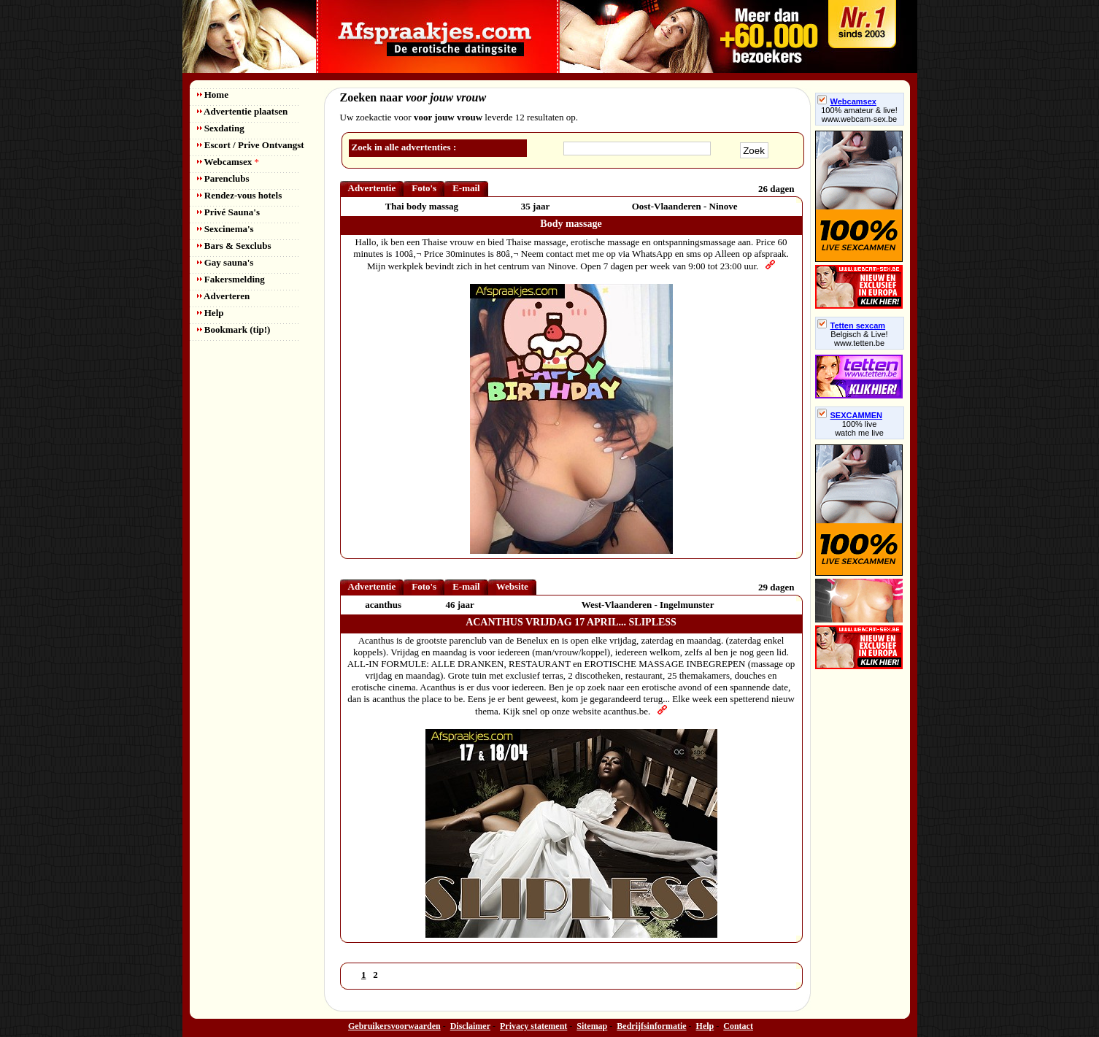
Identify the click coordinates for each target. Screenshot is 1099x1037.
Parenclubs (223, 178)
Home (212, 94)
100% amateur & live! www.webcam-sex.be (859, 114)
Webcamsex (228, 161)
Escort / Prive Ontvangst (250, 144)
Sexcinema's (225, 228)
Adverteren (223, 295)
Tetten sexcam (851, 325)
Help (210, 312)
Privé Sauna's (228, 212)
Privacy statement (533, 1026)
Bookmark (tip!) (234, 329)
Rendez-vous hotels (239, 195)
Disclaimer (470, 1026)
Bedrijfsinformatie (651, 1026)
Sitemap (592, 1026)
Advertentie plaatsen (242, 111)
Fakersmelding (231, 279)
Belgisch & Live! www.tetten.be (858, 338)
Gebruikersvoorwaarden (394, 1026)
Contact (738, 1026)
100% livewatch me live (859, 428)
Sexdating (220, 128)
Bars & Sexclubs (234, 245)
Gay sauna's (225, 262)
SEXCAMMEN (850, 415)
